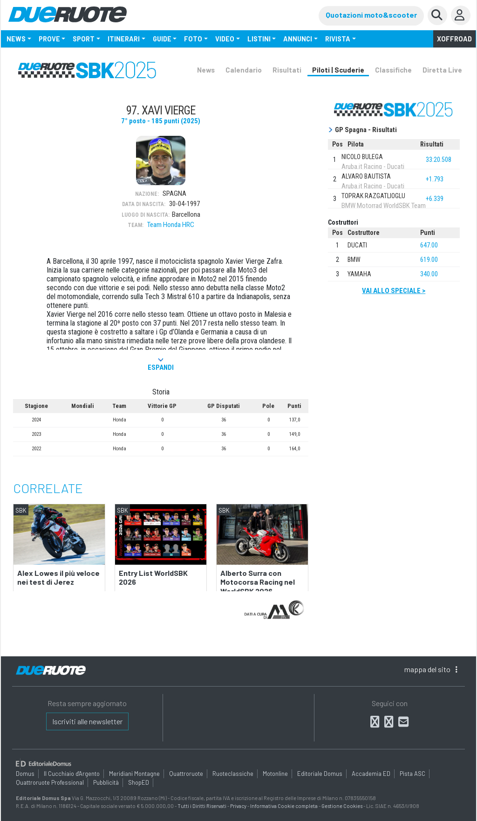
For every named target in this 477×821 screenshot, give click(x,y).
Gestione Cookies (341, 806)
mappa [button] (430, 669)
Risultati (287, 70)
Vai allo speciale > (393, 291)
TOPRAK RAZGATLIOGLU (373, 196)
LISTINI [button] (259, 39)
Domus (25, 773)
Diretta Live (442, 70)
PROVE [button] (49, 39)
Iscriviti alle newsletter (87, 721)
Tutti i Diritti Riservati (201, 806)
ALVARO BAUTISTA (366, 176)
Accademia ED (371, 773)
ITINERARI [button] (124, 39)
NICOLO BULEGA (362, 156)
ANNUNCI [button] (297, 39)
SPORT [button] (84, 39)
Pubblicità (106, 782)
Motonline (275, 773)
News (206, 70)
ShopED (138, 782)
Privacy (238, 806)
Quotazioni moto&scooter (371, 14)
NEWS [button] (16, 39)
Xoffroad (454, 39)
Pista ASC (412, 773)
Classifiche (393, 70)
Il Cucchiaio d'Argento (72, 773)
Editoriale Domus (319, 773)
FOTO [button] (193, 39)
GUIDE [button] (162, 39)
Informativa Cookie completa (284, 806)
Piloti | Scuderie (338, 70)
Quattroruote (186, 773)
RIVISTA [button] (337, 39)
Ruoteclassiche (232, 773)
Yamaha (359, 274)
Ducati (357, 245)
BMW (354, 259)
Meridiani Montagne (134, 773)
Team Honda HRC (170, 224)
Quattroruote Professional (50, 782)
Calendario (243, 70)
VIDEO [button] (224, 39)
